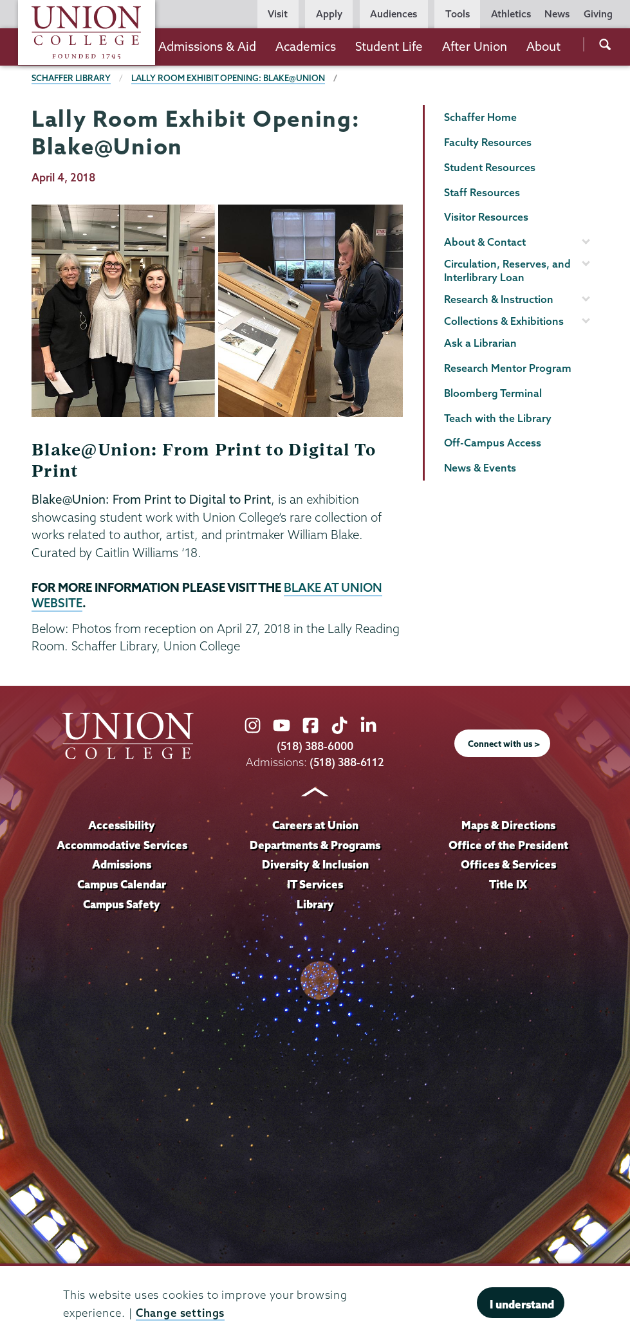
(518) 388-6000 (315, 746)
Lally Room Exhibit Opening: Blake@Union (228, 78)
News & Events (480, 467)
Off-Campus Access (492, 442)
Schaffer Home (480, 117)
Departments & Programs (315, 845)
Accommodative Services (122, 845)
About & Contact (485, 241)
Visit (278, 14)
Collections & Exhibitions (504, 321)
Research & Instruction (498, 299)
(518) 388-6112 (347, 762)
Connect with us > (504, 744)
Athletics (511, 14)
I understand (522, 1304)
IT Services (315, 884)
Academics (305, 46)
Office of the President (508, 845)
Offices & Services (508, 864)
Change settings (180, 1312)
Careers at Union (315, 825)
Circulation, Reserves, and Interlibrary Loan (507, 270)
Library (315, 904)
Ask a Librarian (480, 342)
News (557, 14)
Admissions (122, 864)
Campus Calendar (122, 884)
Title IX (508, 884)
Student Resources (489, 167)
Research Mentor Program (507, 368)
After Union (474, 46)
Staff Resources (482, 192)
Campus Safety (122, 904)
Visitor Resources (486, 216)
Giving (598, 14)
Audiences (393, 14)
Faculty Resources (488, 142)
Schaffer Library (71, 78)
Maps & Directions (508, 825)
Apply (329, 14)
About (543, 46)
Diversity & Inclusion (315, 864)
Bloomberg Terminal (493, 393)
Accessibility (121, 825)
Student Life (389, 46)
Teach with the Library (497, 418)
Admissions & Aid (207, 46)
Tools (457, 14)
